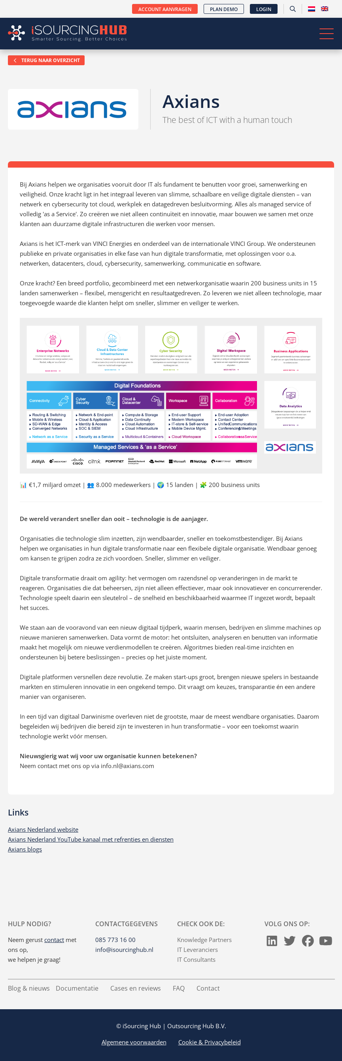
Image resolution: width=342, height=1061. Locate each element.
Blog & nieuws (29, 988)
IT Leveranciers (197, 949)
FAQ (179, 988)
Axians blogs (25, 849)
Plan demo (224, 9)
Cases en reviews (135, 988)
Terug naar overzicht (46, 60)
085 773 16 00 (115, 940)
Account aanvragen (164, 9)
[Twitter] (289, 943)
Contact (208, 988)
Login (263, 9)
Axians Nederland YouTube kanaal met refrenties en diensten (91, 839)
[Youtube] (325, 943)
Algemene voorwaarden (134, 1042)
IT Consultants (196, 959)
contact (54, 940)
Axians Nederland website (43, 829)
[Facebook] (308, 943)
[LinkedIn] (272, 943)
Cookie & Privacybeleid (209, 1042)
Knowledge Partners (204, 940)
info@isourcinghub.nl (124, 949)
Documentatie (77, 988)
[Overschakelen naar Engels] (324, 9)
